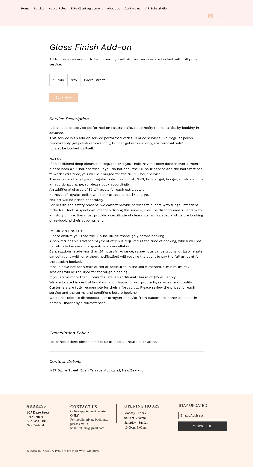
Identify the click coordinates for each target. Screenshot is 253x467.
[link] (63, 97)
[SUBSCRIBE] (202, 426)
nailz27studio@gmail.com (87, 428)
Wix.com (92, 450)
